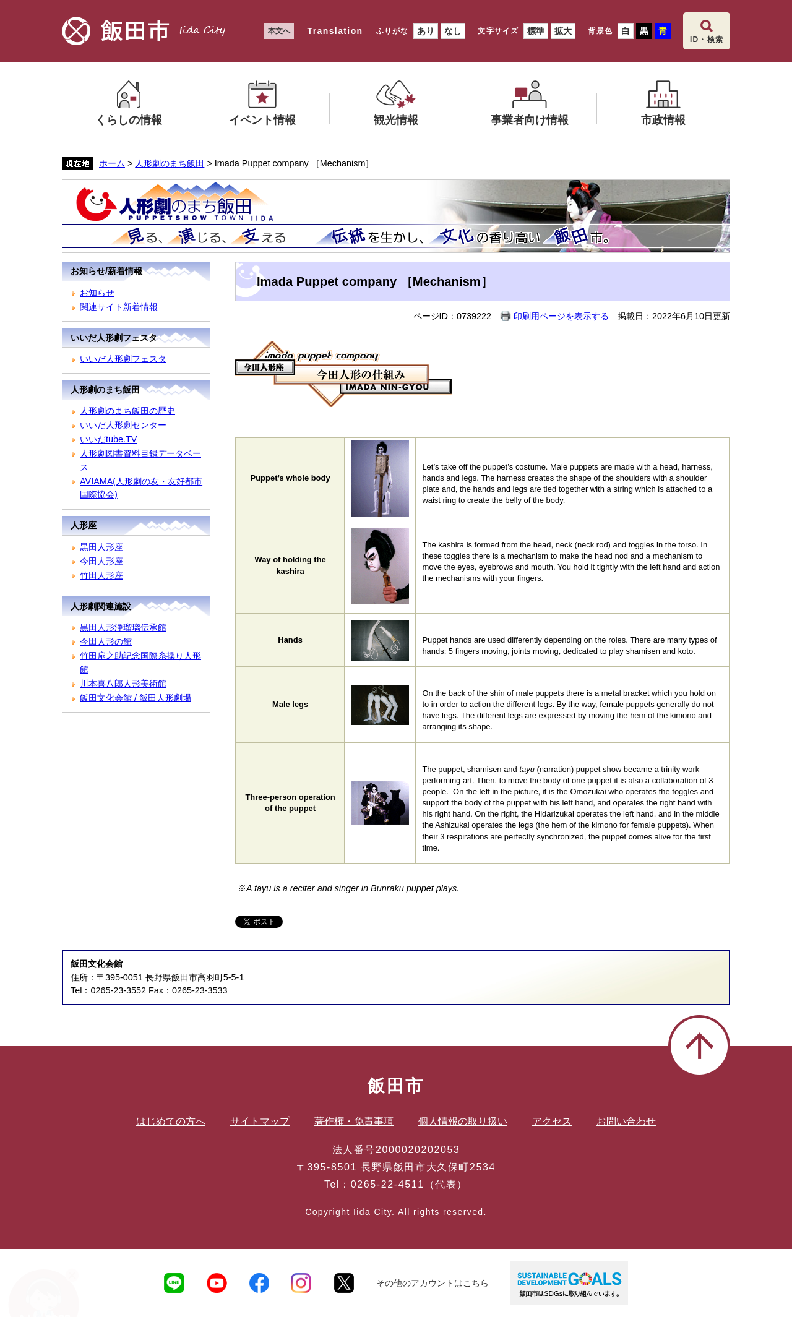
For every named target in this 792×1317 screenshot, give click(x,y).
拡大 (563, 31)
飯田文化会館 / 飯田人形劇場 (135, 698)
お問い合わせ (626, 1121)
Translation (335, 31)
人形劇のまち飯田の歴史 (127, 411)
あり (425, 31)
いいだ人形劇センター (123, 425)
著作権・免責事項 (354, 1121)
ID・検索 (706, 39)
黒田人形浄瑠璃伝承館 (123, 627)
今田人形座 (101, 561)
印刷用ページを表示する (561, 316)
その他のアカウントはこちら (432, 1283)
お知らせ (97, 293)
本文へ (279, 31)
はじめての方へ (170, 1121)
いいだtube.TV (108, 439)
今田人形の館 (106, 641)
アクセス (552, 1121)
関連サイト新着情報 (119, 307)
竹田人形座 (101, 575)
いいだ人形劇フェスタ (123, 359)
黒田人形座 (101, 547)
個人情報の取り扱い (462, 1121)
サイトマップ (260, 1121)
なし (453, 31)
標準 (535, 31)
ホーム (112, 163)
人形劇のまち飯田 (169, 163)
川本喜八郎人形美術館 (123, 684)
